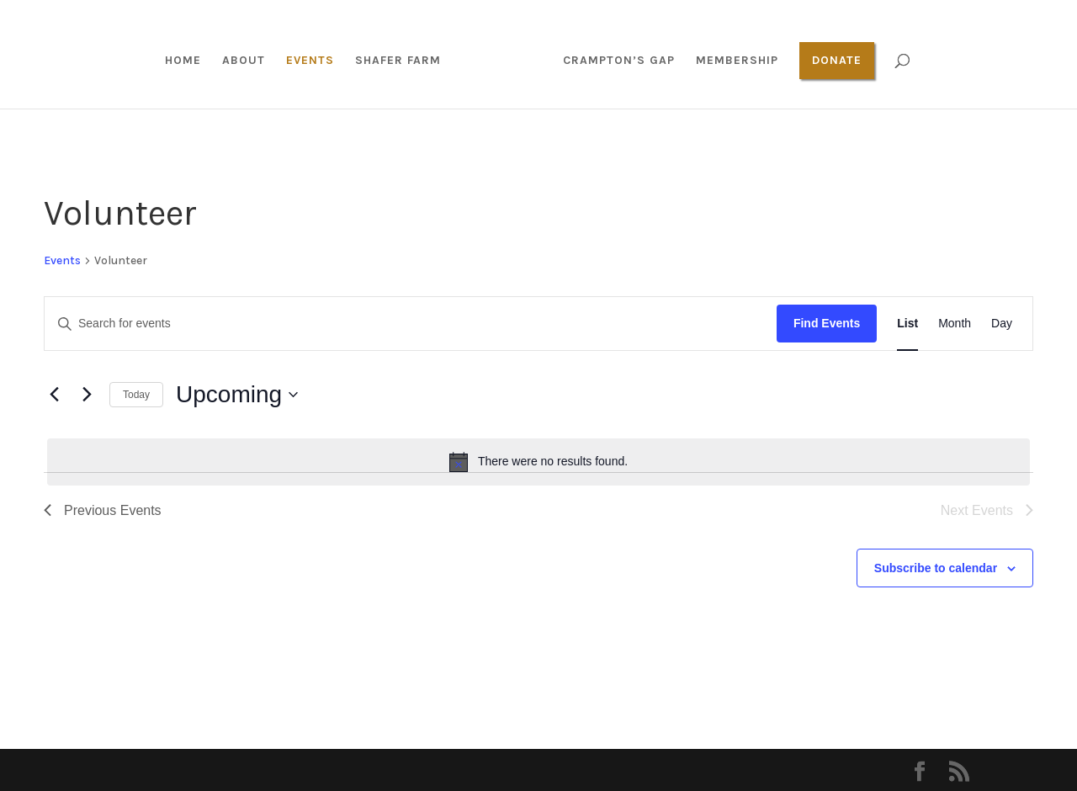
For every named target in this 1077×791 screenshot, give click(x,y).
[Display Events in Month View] (954, 323)
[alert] (538, 462)
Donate (831, 60)
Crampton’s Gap (613, 61)
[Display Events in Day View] (1001, 323)
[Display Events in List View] (907, 323)
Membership (731, 61)
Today (136, 395)
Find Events (826, 323)
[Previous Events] (54, 395)
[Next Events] (87, 395)
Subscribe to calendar (935, 568)
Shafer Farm (404, 61)
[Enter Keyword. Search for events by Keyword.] (411, 323)
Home (189, 61)
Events (316, 61)
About (249, 61)
